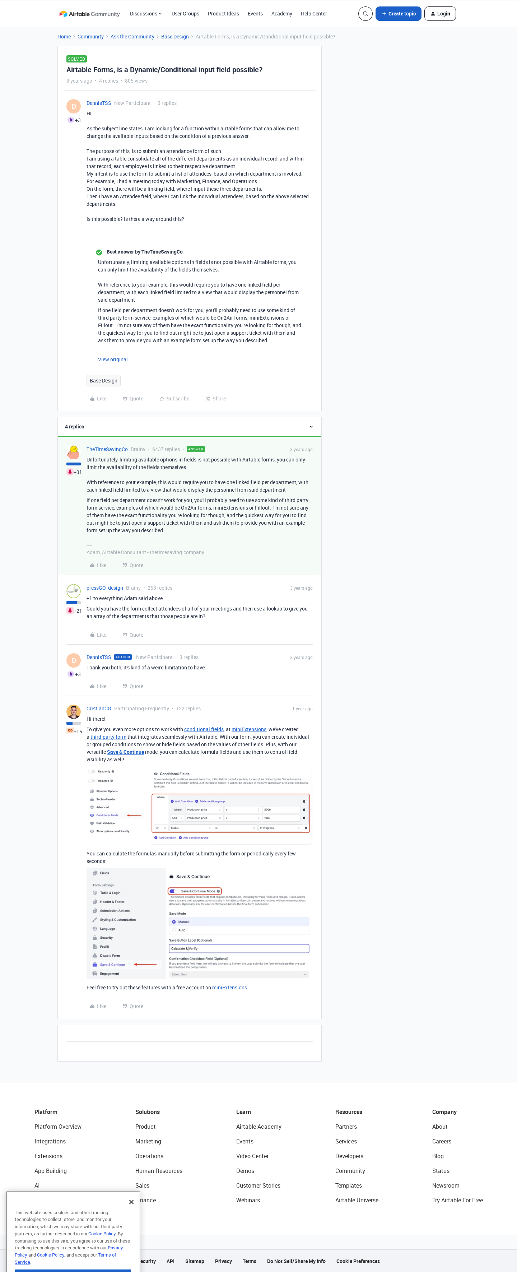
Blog (438, 1156)
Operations (149, 1156)
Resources (348, 1112)
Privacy (223, 1261)
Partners (346, 1127)
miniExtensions (229, 987)
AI (37, 1185)
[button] (398, 13)
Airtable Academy (258, 1127)
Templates (348, 1185)
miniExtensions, (249, 729)
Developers (349, 1156)
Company (444, 1112)
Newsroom (446, 1185)
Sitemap (194, 1261)
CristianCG (99, 708)
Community (91, 36)
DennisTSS (99, 102)
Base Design (175, 36)
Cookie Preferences (358, 1261)
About (440, 1127)
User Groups (185, 13)
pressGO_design (105, 587)
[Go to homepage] (89, 13)
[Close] (131, 1216)
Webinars (248, 1200)
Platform (45, 1112)
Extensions (48, 1156)
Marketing (148, 1141)
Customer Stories (258, 1185)
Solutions (147, 1112)
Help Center (314, 13)
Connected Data (55, 1200)
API (170, 1261)
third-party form (108, 736)
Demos (245, 1171)
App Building (50, 1171)
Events (255, 13)
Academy (281, 13)
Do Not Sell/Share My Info (296, 1261)
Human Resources (158, 1171)
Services (346, 1141)
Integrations (50, 1141)
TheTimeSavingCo (107, 449)
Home (64, 36)
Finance (145, 1200)
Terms (249, 1261)
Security (146, 1261)
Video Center (252, 1156)
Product (145, 1127)
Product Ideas (223, 13)
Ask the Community (132, 36)
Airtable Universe (356, 1200)
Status (441, 1171)
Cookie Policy (102, 1247)
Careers (441, 1141)
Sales (142, 1185)
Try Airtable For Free (457, 1200)
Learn (243, 1112)
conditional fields (204, 729)
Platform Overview (57, 1127)
